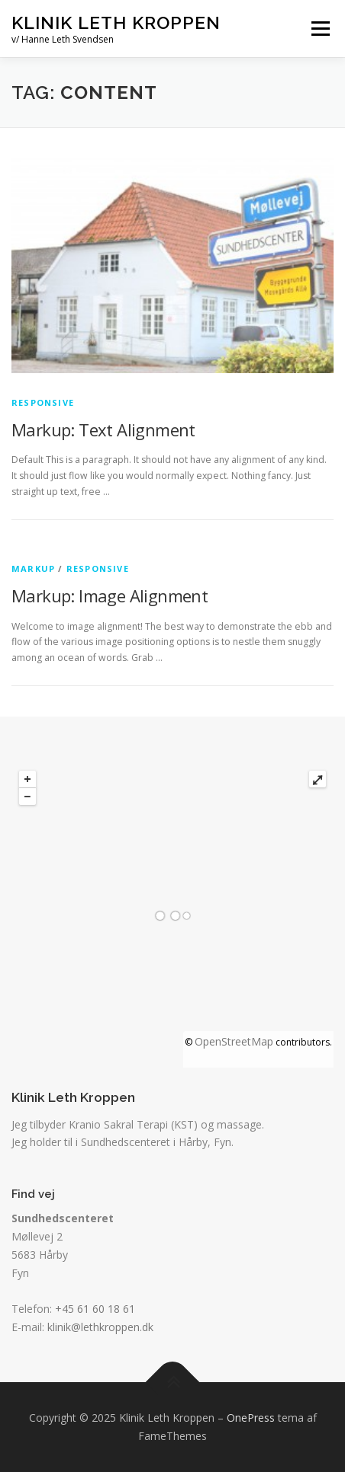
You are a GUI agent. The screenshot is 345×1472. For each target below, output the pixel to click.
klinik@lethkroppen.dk (100, 1327)
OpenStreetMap (234, 1041)
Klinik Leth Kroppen (116, 22)
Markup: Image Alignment (109, 595)
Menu (319, 28)
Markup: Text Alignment (103, 429)
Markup (33, 568)
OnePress (251, 1417)
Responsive (42, 402)
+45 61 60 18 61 (95, 1308)
